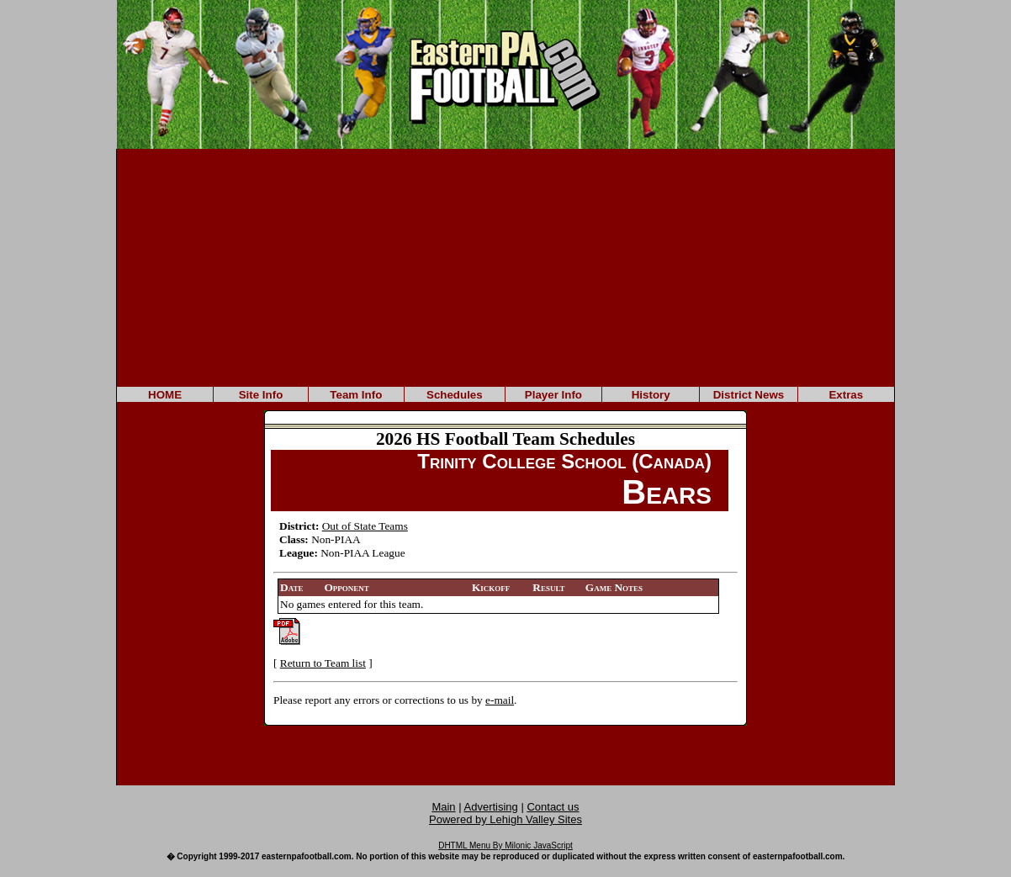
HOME (165, 394)
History (651, 394)
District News (748, 394)
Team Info (356, 394)
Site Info (261, 394)
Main (443, 806)
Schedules (454, 394)
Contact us (553, 806)
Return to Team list (323, 663)
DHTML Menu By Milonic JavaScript (505, 845)
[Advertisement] (505, 266)
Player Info (553, 394)
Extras (845, 394)
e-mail (499, 700)
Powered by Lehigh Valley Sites (505, 819)
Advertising (491, 806)
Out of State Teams (365, 526)
